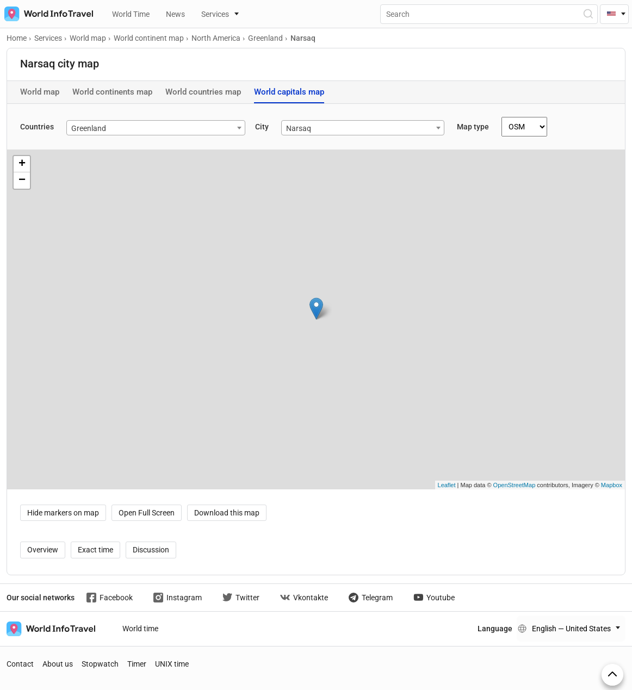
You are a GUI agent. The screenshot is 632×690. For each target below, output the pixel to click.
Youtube (434, 597)
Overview (42, 549)
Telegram (371, 597)
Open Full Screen (147, 512)
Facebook (109, 597)
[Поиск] (489, 14)
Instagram (177, 597)
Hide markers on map (63, 512)
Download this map (226, 512)
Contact (20, 664)
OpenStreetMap (514, 485)
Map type (473, 126)
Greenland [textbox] (88, 128)
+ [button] (22, 164)
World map (39, 92)
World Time (131, 14)
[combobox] (155, 127)
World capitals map (289, 92)
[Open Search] (587, 13)
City (262, 126)
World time (140, 628)
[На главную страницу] (46, 14)
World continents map (112, 92)
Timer (136, 664)
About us (57, 664)
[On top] (612, 675)
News (175, 14)
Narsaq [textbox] (298, 128)
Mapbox (611, 485)
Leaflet (447, 485)
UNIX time (172, 664)
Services (215, 14)
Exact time (95, 549)
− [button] (22, 180)
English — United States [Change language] (571, 628)
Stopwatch (100, 664)
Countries (37, 126)
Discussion (151, 549)
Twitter (240, 597)
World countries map (203, 92)
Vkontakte (304, 597)
